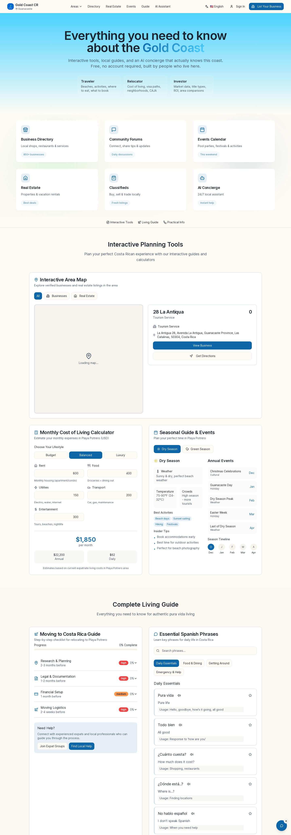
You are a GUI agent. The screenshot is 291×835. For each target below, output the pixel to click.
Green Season (198, 449)
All (38, 296)
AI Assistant (162, 6)
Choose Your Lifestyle (49, 447)
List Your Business (266, 6)
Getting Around (219, 663)
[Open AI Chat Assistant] (280, 824)
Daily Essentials (166, 663)
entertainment (46, 509)
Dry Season (167, 449)
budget (51, 455)
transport (96, 487)
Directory (94, 6)
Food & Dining (192, 663)
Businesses (56, 296)
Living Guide (148, 222)
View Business (202, 345)
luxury (120, 455)
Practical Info (174, 222)
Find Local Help (81, 746)
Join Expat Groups (52, 746)
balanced (85, 455)
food (93, 465)
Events (131, 6)
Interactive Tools (119, 222)
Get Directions (202, 356)
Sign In (237, 6)
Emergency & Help (168, 672)
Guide (145, 6)
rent (39, 465)
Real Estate (113, 6)
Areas (76, 6)
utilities (41, 487)
